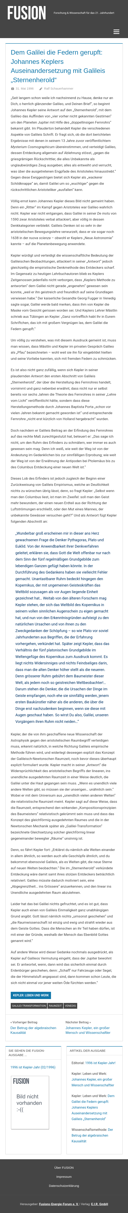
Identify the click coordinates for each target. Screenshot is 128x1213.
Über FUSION (63, 1167)
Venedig (70, 1005)
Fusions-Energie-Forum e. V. (59, 1204)
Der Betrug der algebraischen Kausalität (92, 1135)
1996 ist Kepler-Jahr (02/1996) (33, 1067)
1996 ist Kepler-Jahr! (100, 1063)
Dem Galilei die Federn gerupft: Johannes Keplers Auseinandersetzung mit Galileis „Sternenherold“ (93, 1107)
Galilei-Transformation (29, 1005)
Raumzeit (55, 1005)
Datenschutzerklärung (64, 1185)
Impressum (64, 1176)
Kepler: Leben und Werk (31, 995)
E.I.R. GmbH (99, 1204)
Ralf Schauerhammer (58, 88)
